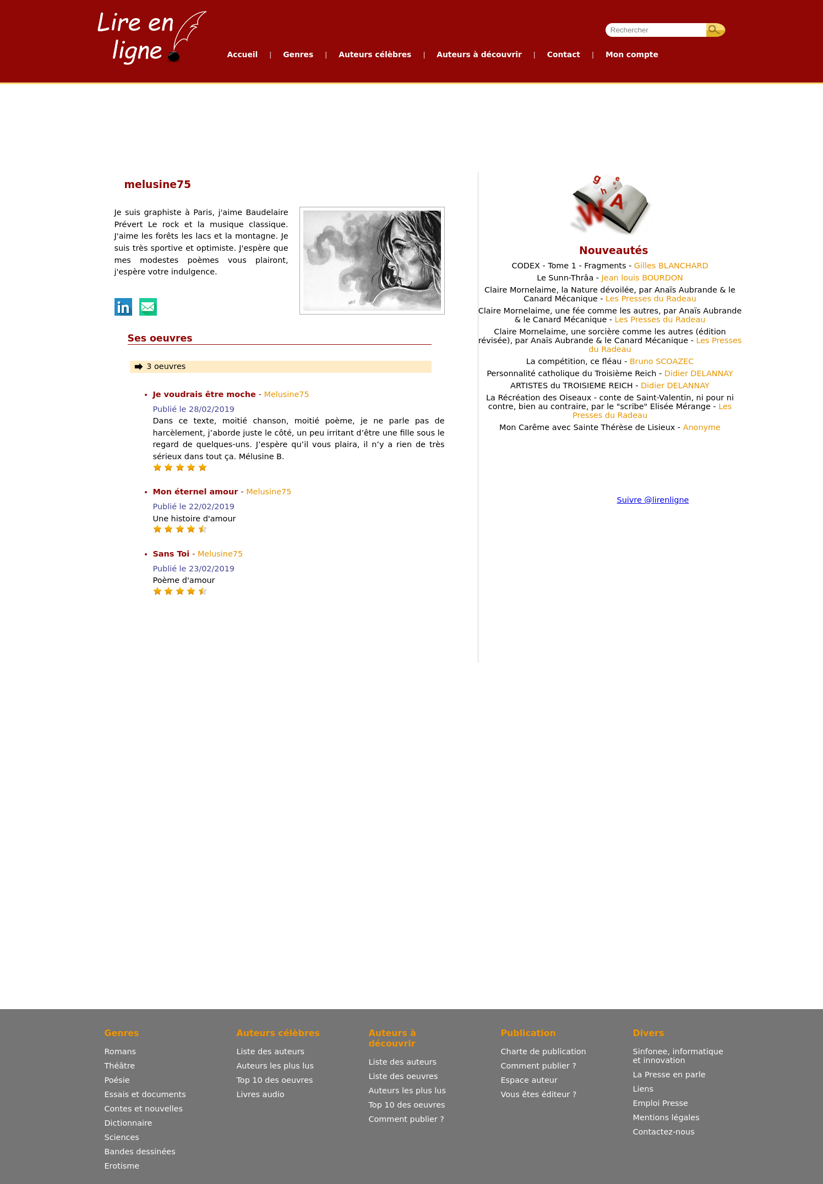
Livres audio (261, 1094)
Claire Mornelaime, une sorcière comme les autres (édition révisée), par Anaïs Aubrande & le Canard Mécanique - (610, 340)
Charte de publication (543, 1051)
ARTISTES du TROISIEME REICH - (610, 385)
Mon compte (632, 54)
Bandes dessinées (140, 1151)
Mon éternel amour (197, 491)
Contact (563, 54)
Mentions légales (666, 1117)
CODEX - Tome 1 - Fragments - (609, 265)
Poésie (117, 1080)
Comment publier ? (406, 1119)
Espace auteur (529, 1080)
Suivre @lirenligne (653, 499)
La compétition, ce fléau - (610, 361)
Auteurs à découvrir (479, 54)
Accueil (242, 54)
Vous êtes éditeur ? (539, 1094)
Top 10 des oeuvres (275, 1080)
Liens (643, 1088)
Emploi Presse (660, 1103)
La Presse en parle (669, 1074)
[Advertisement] (411, 125)
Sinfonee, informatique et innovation (678, 1056)
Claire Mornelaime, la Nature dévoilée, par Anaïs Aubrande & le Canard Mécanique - (609, 294)
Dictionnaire (128, 1123)
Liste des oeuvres (403, 1076)
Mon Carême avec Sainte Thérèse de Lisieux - (610, 427)
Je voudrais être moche (206, 394)
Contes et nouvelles (144, 1108)
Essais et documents (145, 1094)
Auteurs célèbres (375, 54)
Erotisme (122, 1165)
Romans (121, 1051)
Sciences (122, 1137)
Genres (298, 54)
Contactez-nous (664, 1131)
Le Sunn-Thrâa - (610, 277)
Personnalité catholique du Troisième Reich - (610, 373)
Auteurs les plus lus (275, 1065)
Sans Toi (173, 553)
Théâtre (120, 1065)
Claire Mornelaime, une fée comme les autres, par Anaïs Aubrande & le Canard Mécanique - (610, 315)
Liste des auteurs (271, 1051)
